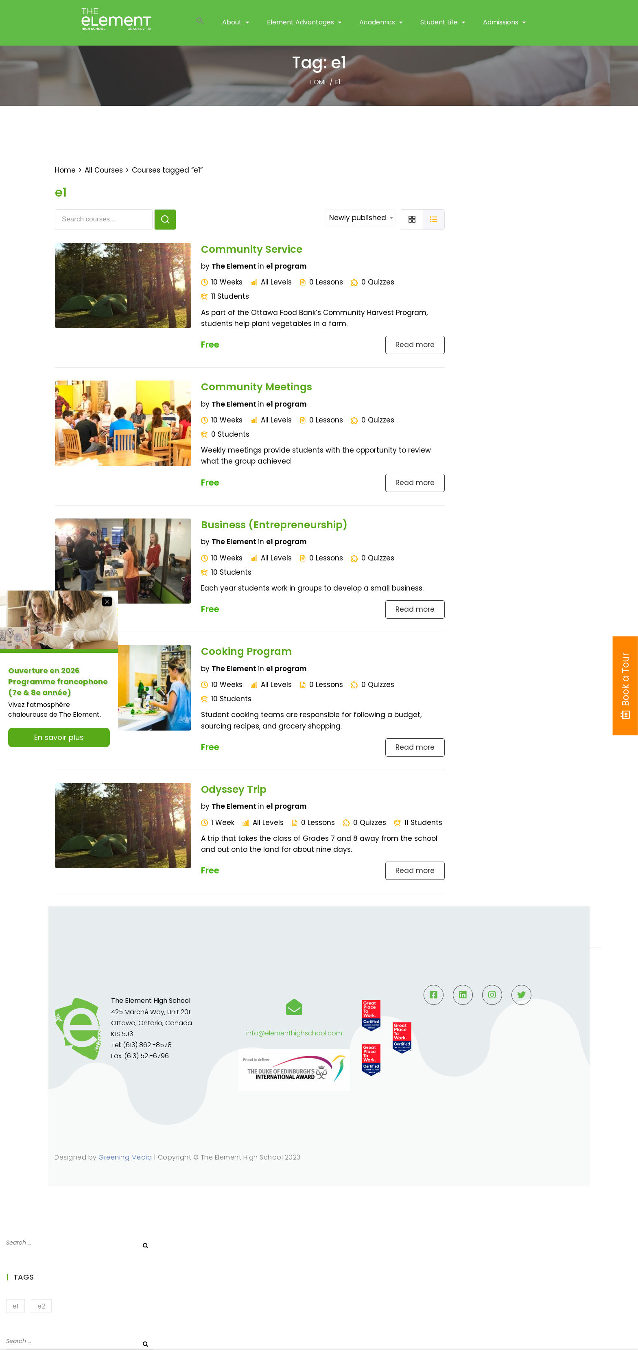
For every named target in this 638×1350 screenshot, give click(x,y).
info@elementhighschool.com (294, 1033)
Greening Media (125, 1157)
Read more (415, 345)
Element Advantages (300, 24)
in (261, 266)
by (205, 266)
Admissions (500, 24)
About (232, 24)
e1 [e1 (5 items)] (15, 1306)
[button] (200, 24)
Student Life (439, 24)
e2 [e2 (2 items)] (41, 1306)
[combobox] (361, 217)
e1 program (286, 266)
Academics (377, 24)
